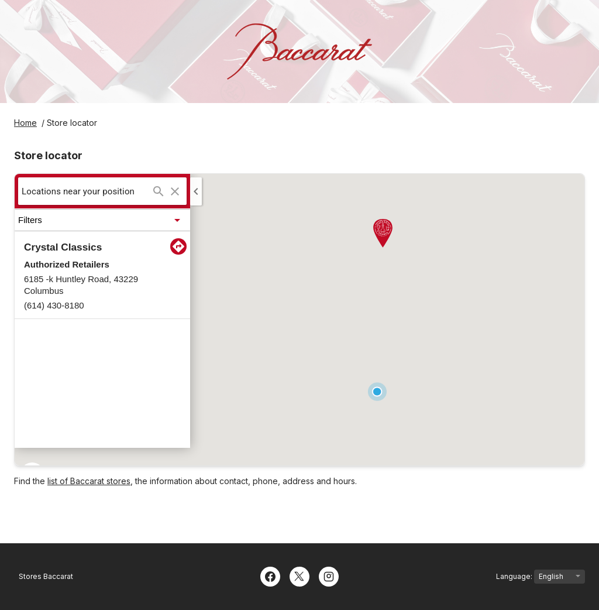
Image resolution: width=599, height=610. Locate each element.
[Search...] (158, 191)
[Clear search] (175, 191)
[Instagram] (329, 575)
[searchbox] (86, 191)
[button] (102, 220)
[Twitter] (299, 575)
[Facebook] (270, 575)
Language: (540, 577)
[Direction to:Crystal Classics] (178, 246)
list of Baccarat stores (88, 481)
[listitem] (102, 275)
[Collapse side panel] (196, 191)
